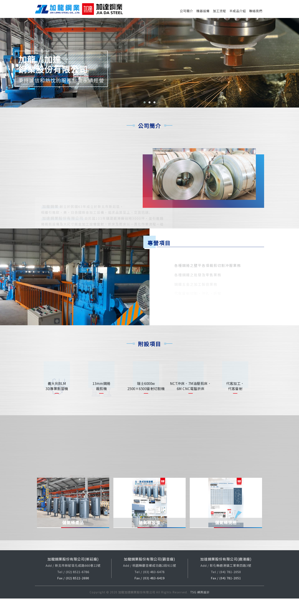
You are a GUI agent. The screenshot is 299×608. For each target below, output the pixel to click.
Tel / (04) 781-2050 (226, 581)
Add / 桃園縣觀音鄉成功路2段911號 (149, 575)
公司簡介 (186, 11)
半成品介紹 (237, 11)
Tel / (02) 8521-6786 (73, 581)
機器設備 (203, 11)
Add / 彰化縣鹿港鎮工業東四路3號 (226, 575)
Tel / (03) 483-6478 (149, 581)
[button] (144, 102)
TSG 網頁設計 (200, 602)
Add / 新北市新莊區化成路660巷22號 (73, 575)
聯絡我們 (255, 11)
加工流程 (219, 11)
